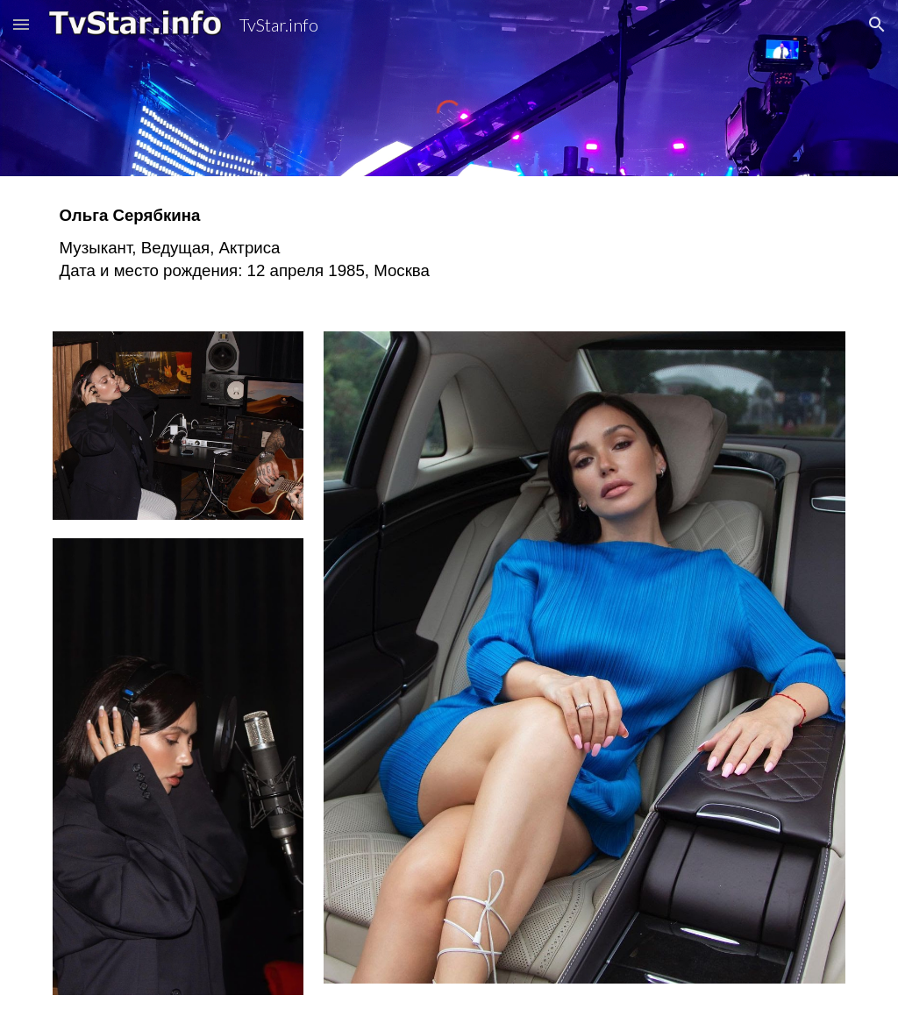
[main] (449, 243)
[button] (21, 24)
